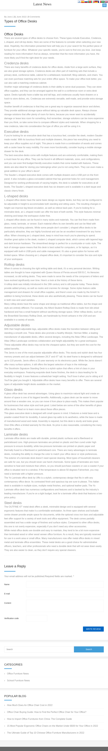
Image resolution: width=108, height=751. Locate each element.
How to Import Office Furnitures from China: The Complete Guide (39, 719)
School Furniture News (18, 680)
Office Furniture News (18, 673)
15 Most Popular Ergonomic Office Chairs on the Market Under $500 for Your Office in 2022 (52, 726)
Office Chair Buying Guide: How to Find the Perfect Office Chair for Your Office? (46, 712)
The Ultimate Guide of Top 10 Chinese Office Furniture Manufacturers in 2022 (45, 733)
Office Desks (13, 34)
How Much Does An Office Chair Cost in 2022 (29, 705)
